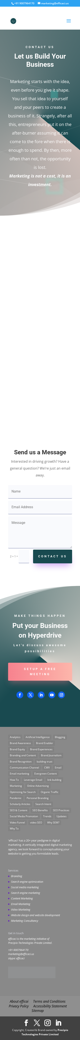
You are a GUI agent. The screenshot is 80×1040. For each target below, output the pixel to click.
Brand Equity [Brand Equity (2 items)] (17, 749)
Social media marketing (25, 887)
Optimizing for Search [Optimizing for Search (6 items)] (23, 792)
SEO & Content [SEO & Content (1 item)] (18, 810)
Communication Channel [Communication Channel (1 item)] (24, 767)
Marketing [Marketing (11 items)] (16, 786)
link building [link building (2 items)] (54, 780)
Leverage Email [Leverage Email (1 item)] (33, 780)
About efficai (19, 1001)
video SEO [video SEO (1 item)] (36, 822)
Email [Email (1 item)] (58, 767)
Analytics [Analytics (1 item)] (15, 737)
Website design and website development (35, 915)
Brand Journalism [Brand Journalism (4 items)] (51, 755)
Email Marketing (20, 904)
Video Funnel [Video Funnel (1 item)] (17, 822)
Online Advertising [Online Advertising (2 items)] (38, 786)
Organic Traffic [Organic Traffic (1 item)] (49, 792)
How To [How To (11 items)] (14, 780)
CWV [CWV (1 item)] (47, 767)
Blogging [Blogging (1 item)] (60, 737)
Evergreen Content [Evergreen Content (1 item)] (45, 773)
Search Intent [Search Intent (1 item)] (43, 804)
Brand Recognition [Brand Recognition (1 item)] (21, 761)
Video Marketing (20, 909)
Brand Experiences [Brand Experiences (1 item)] (41, 749)
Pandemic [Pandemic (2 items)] (16, 798)
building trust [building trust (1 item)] (44, 761)
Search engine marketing (25, 893)
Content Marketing (22, 898)
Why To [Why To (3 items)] (14, 828)
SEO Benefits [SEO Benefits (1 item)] (40, 810)
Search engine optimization (27, 882)
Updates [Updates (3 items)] (62, 816)
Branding (16, 876)
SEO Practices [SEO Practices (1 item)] (61, 810)
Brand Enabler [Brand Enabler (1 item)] (44, 743)
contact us (52, 556)
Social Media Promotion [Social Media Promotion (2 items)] (24, 816)
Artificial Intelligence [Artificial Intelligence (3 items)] (38, 737)
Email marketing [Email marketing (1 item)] (19, 773)
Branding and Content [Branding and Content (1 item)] (23, 755)
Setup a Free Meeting (40, 671)
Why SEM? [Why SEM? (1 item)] (53, 822)
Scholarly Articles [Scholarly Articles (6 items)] (20, 804)
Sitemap (38, 1010)
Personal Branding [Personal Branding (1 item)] (38, 798)
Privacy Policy (19, 1006)
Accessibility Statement (50, 1006)
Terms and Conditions (49, 1001)
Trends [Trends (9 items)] (47, 816)
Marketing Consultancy (24, 921)
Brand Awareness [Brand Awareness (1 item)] (20, 743)
